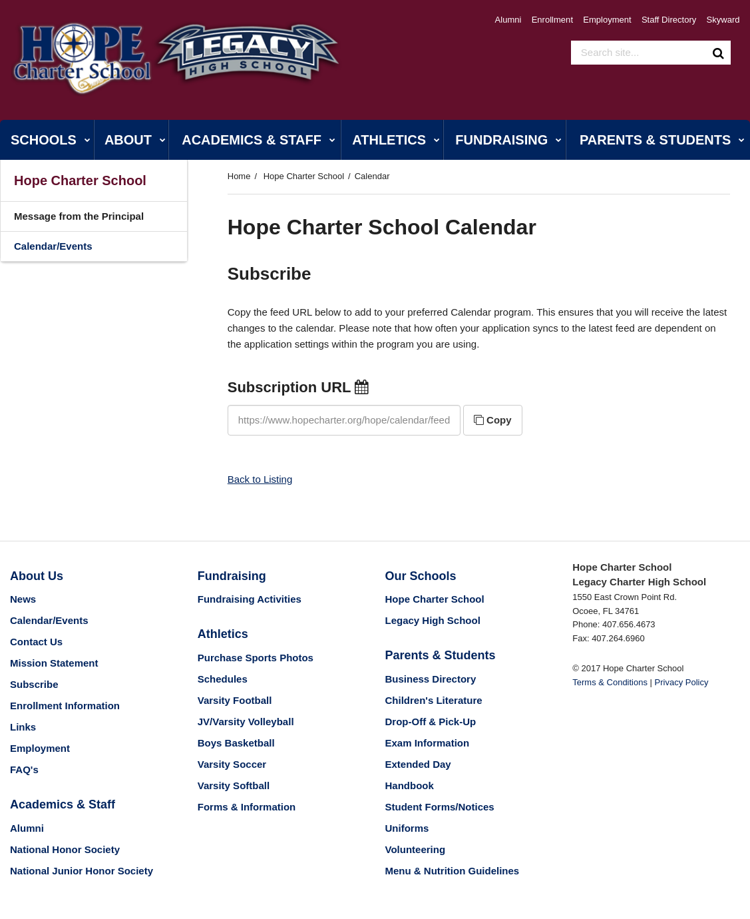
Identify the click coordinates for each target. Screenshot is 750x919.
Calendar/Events (53, 246)
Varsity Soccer (232, 764)
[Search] (719, 53)
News (23, 599)
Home (239, 176)
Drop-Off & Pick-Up (430, 721)
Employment (609, 20)
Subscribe (34, 684)
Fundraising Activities (249, 599)
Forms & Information (247, 806)
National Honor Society (65, 849)
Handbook (409, 785)
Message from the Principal (79, 216)
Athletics (223, 634)
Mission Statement (54, 663)
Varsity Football (235, 700)
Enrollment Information (65, 705)
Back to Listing (260, 479)
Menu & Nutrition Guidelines (452, 870)
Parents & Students (440, 655)
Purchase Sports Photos (255, 657)
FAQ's (24, 769)
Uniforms (407, 828)
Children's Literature (433, 700)
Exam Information (427, 743)
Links (23, 727)
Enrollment (555, 20)
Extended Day (418, 764)
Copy (493, 420)
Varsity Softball (234, 785)
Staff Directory (670, 20)
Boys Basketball (236, 743)
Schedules (223, 679)
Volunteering (415, 849)
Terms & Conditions (610, 682)
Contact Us (36, 641)
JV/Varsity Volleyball (246, 721)
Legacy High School (432, 620)
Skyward (723, 20)
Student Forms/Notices (439, 806)
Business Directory (430, 679)
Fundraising (232, 576)
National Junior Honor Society (81, 870)
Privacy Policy (682, 682)
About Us (36, 576)
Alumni (511, 20)
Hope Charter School (304, 176)
